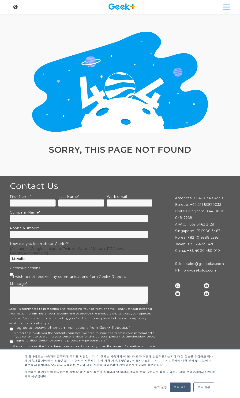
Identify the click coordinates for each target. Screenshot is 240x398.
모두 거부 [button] (203, 387)
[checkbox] (82, 275)
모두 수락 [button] (180, 387)
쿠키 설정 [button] (160, 387)
